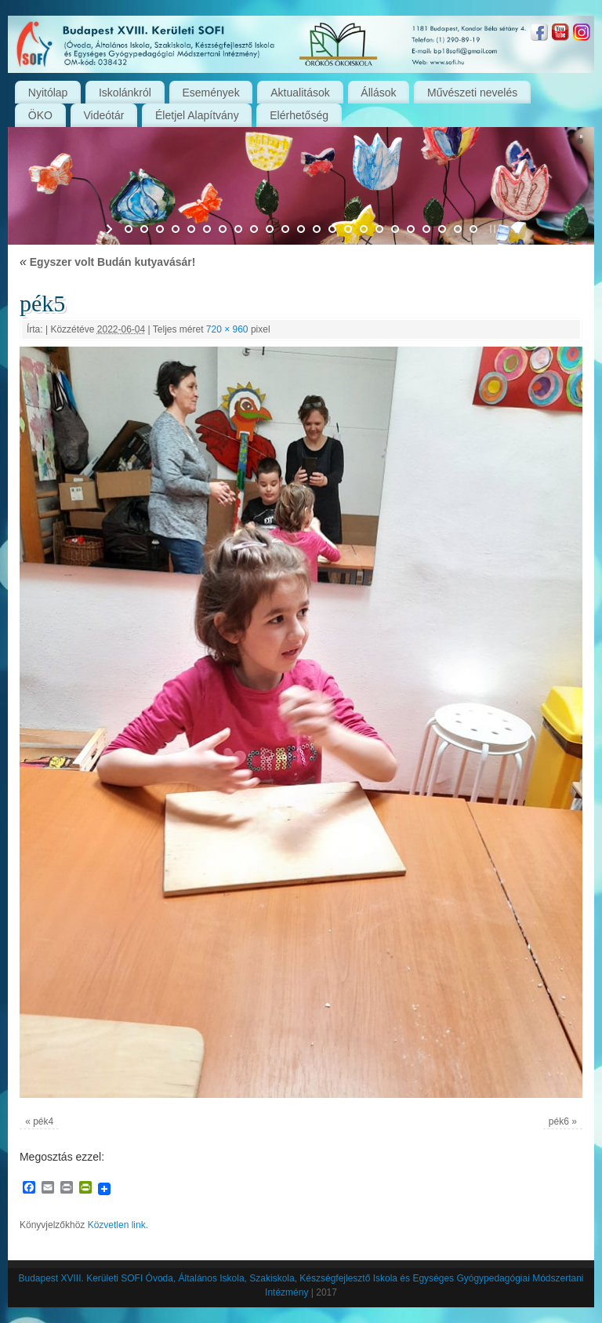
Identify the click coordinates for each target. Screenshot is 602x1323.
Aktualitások (299, 92)
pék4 (43, 1121)
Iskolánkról (125, 92)
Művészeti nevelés (472, 92)
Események (211, 92)
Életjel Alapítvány (197, 115)
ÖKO (40, 115)
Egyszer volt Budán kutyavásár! (107, 262)
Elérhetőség (299, 115)
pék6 (559, 1121)
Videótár (104, 115)
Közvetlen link (117, 1224)
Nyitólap (48, 92)
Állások (378, 92)
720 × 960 (227, 329)
